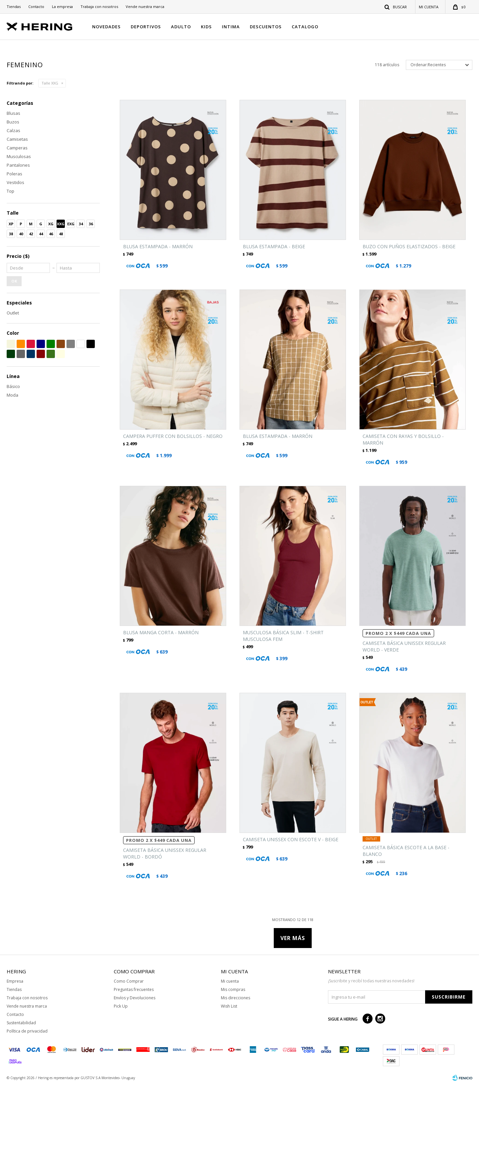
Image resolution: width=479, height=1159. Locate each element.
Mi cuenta (230, 1054)
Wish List (229, 1079)
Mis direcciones (235, 1070)
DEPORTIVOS (146, 27)
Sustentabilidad (21, 1095)
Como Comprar (129, 1054)
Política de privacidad (27, 1104)
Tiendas (14, 6)
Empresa (15, 1054)
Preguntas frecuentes (134, 1062)
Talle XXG (50, 155)
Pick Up (121, 1079)
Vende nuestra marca (145, 6)
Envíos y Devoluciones (134, 1070)
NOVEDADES (106, 27)
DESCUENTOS (266, 27)
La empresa (62, 6)
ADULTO (181, 27)
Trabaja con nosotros (99, 6)
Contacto (36, 6)
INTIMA (231, 27)
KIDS (206, 27)
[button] (396, 6)
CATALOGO (305, 27)
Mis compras (233, 1062)
